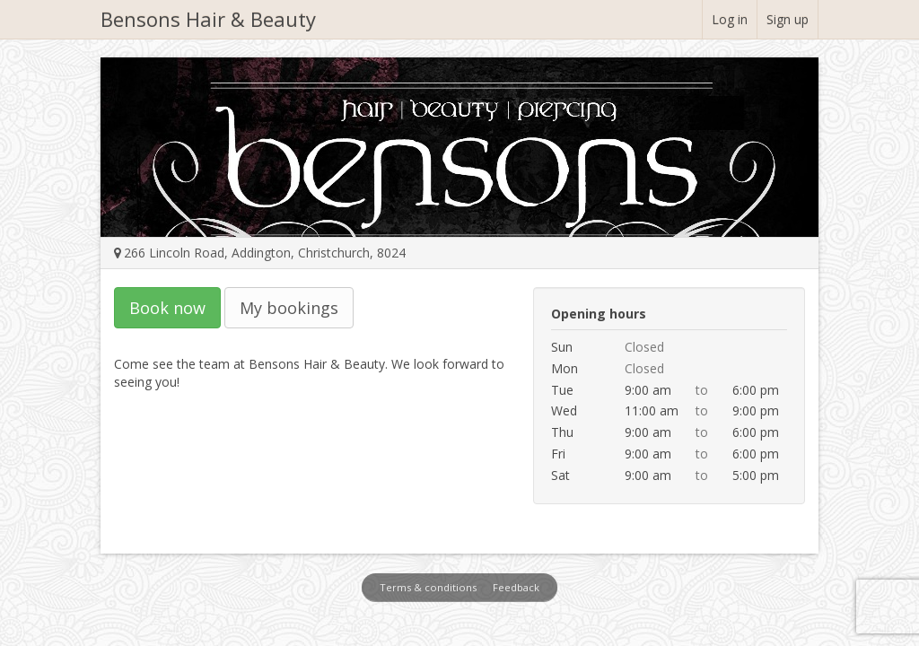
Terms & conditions (428, 587)
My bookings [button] (289, 308)
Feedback (516, 587)
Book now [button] (167, 308)
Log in (730, 19)
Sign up (787, 19)
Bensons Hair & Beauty (208, 18)
